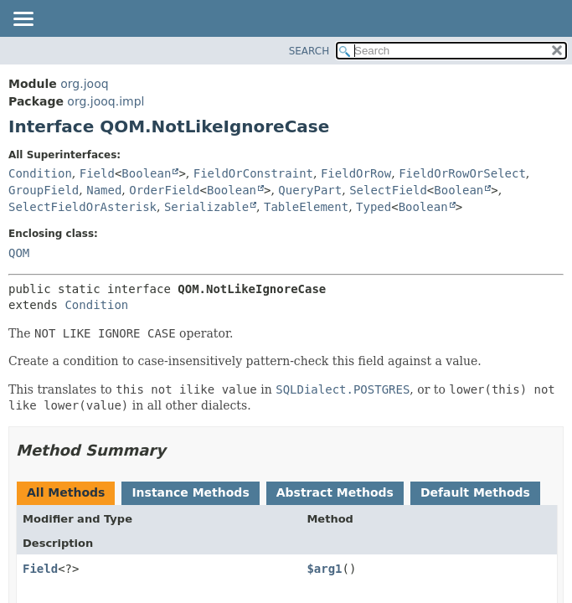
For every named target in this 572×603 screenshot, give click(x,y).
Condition (40, 173)
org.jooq (84, 83)
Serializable (206, 207)
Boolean (146, 173)
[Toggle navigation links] (22, 20)
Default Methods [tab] (475, 492)
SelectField (388, 190)
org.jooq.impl (105, 101)
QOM (18, 253)
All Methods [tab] (66, 492)
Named (103, 190)
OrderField (164, 190)
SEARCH (309, 51)
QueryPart (310, 190)
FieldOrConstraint (253, 173)
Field (97, 173)
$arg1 (324, 568)
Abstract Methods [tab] (335, 492)
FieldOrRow (356, 173)
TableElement (306, 207)
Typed (373, 207)
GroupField (43, 190)
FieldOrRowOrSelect (462, 173)
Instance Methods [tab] (190, 492)
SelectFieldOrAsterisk (82, 207)
